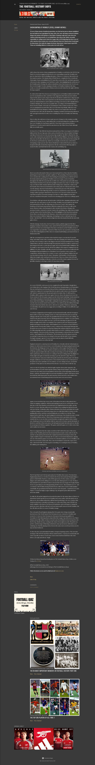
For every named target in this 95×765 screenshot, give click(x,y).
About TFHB (40, 17)
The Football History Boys (35, 6)
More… (53, 17)
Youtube (21, 17)
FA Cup (16, 30)
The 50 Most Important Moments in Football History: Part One (53, 670)
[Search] (78, 4)
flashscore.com (59, 571)
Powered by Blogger (47, 758)
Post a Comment (34, 587)
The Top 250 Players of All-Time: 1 (42, 717)
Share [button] (15, 24)
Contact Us (35, 17)
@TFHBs (38, 561)
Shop (25, 17)
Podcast (46, 17)
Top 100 (50, 17)
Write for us (29, 17)
